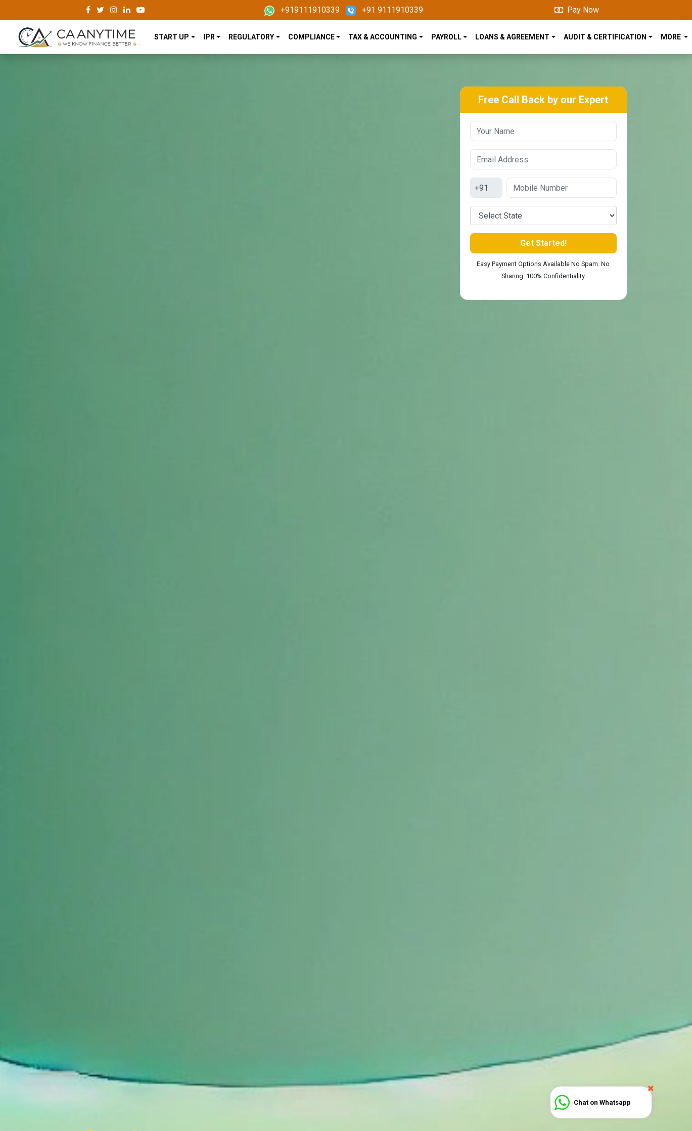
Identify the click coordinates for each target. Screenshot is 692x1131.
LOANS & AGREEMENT (512, 37)
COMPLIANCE (311, 37)
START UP (171, 37)
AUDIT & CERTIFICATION (605, 37)
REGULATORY (251, 37)
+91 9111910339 (384, 10)
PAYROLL (446, 37)
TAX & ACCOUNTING (382, 37)
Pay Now (577, 10)
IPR (209, 37)
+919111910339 (302, 10)
